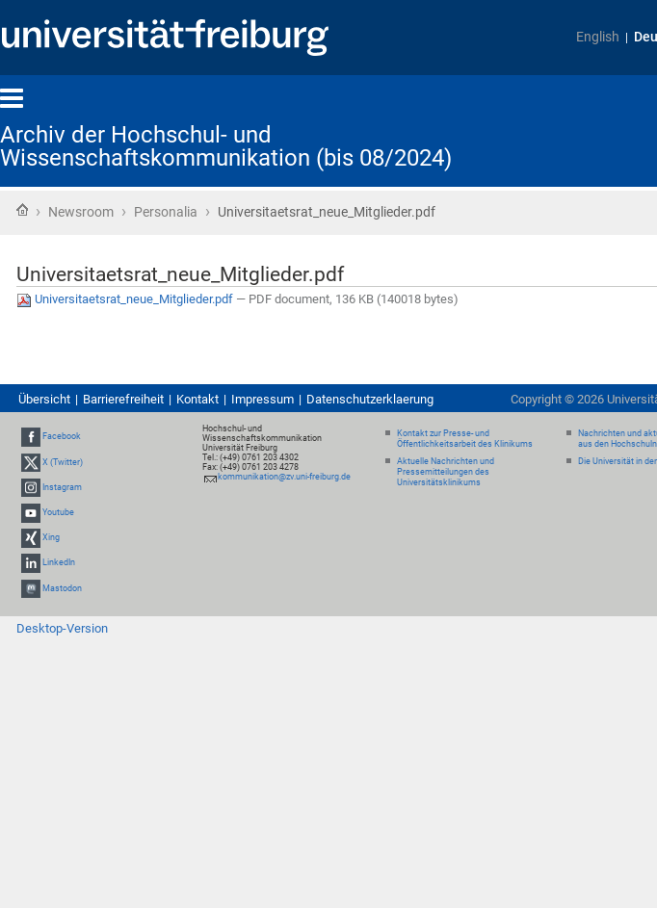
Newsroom (81, 212)
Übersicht (44, 399)
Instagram (62, 487)
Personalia (165, 212)
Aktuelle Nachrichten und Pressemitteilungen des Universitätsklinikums (445, 471)
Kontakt (197, 399)
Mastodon (62, 588)
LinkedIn (58, 563)
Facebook (61, 437)
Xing (51, 537)
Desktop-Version (62, 628)
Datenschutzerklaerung (370, 399)
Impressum (262, 399)
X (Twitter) (62, 462)
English (597, 37)
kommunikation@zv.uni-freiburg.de (284, 476)
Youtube (58, 512)
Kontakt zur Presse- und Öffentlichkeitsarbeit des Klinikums (465, 438)
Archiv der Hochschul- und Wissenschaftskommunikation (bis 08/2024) (226, 146)
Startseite (22, 210)
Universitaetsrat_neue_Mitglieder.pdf (126, 299)
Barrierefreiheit (123, 399)
